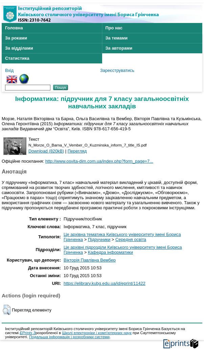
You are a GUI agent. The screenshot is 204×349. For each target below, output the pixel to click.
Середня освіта (130, 239)
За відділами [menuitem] (19, 48)
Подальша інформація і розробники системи (69, 337)
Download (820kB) (46, 151)
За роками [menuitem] (16, 38)
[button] (6, 310)
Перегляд (77, 151)
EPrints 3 (28, 333)
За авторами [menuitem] (119, 48)
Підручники (99, 239)
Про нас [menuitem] (114, 27)
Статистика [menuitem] (17, 58)
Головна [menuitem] (14, 27)
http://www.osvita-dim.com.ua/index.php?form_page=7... (99, 161)
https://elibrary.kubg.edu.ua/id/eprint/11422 (104, 283)
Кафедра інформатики (110, 252)
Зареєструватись (117, 70)
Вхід (9, 70)
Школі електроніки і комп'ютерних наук (97, 333)
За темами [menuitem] (117, 38)
